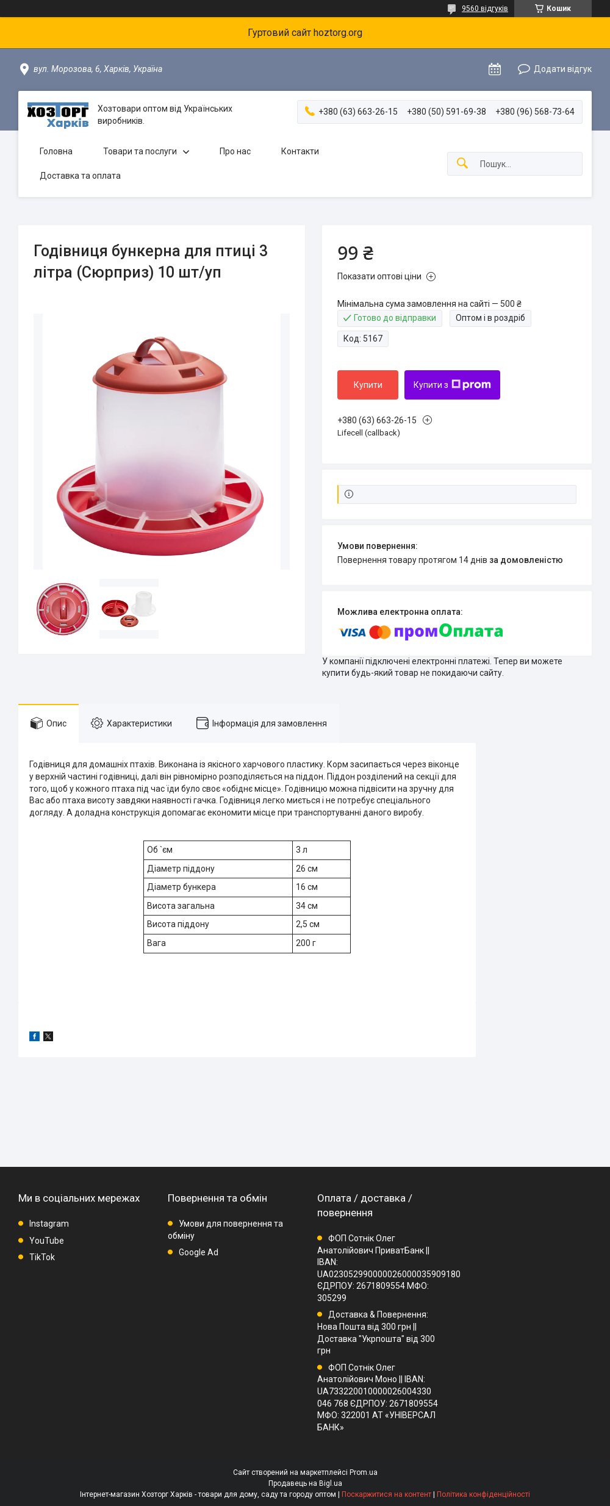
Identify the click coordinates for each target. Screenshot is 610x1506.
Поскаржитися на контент (386, 1494)
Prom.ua (364, 1472)
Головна (56, 151)
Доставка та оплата (80, 176)
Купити (368, 385)
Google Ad (198, 1252)
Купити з (452, 384)
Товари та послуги (140, 151)
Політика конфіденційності (483, 1494)
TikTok (42, 1257)
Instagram (49, 1223)
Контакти (300, 151)
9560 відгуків (485, 8)
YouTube (46, 1241)
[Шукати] (462, 163)
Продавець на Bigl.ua (305, 1483)
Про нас (235, 151)
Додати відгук (563, 69)
